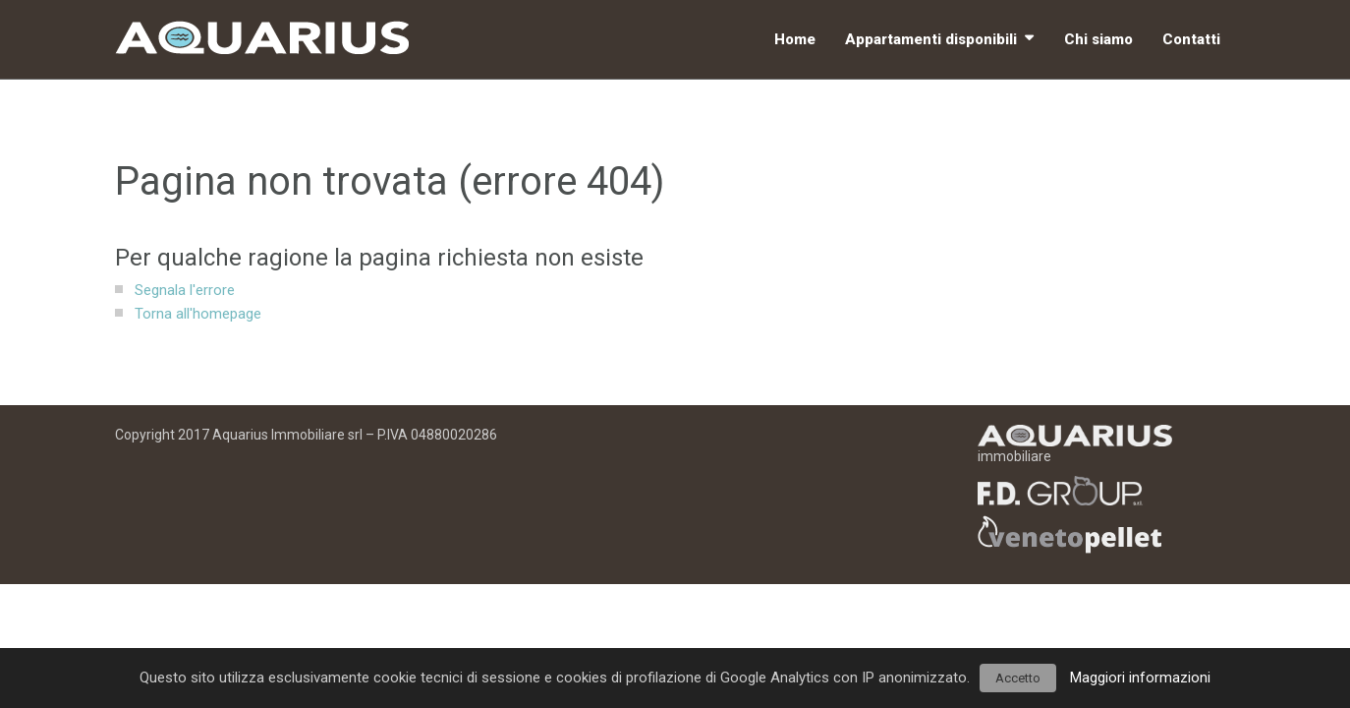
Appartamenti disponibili (931, 39)
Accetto (1018, 678)
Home (795, 39)
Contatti (1191, 39)
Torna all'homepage (198, 314)
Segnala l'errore (185, 290)
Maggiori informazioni (1140, 677)
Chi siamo (1098, 39)
